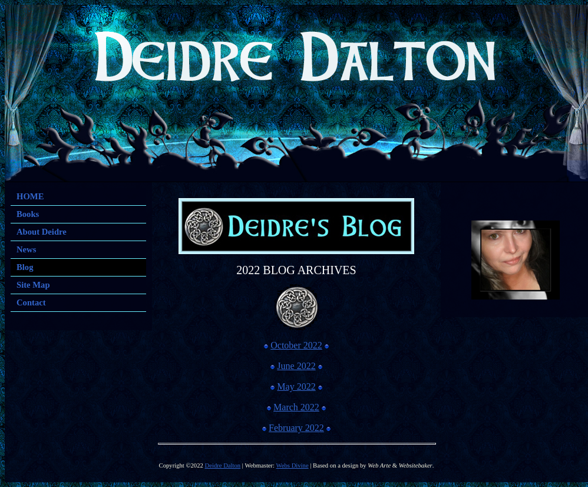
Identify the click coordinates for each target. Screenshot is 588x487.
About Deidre (41, 231)
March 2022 (296, 407)
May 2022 (296, 386)
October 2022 (296, 345)
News (26, 249)
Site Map (33, 284)
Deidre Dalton (223, 465)
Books (27, 214)
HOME (30, 196)
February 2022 (296, 428)
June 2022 (296, 366)
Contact (31, 302)
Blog (25, 267)
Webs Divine (292, 465)
